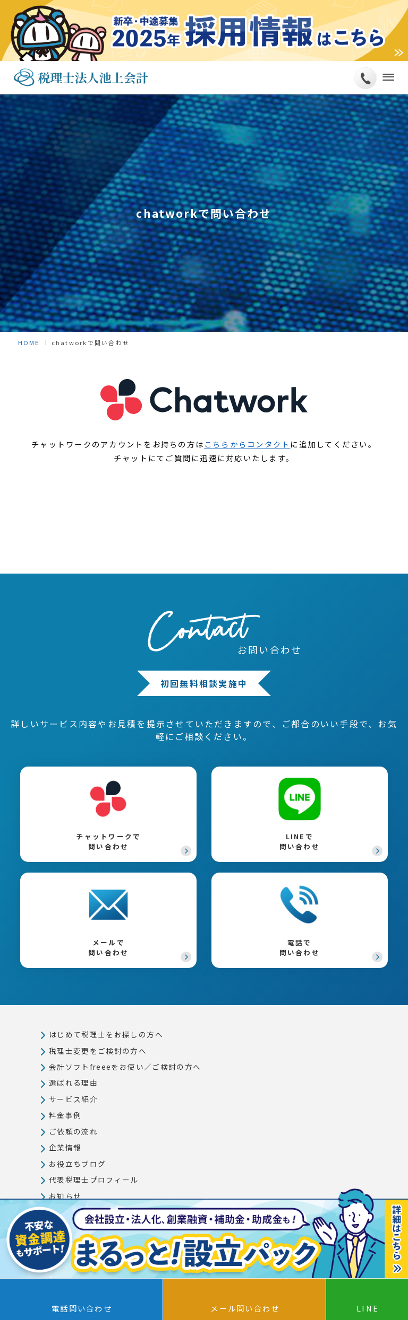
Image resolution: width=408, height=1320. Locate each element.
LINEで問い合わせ (299, 814)
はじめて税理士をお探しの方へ (106, 1034)
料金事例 (65, 1116)
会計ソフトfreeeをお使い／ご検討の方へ (125, 1067)
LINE (367, 1308)
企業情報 (65, 1148)
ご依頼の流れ (73, 1132)
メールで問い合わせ (108, 920)
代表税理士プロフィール (94, 1181)
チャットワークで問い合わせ (108, 814)
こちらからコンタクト (247, 444)
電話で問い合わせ (299, 920)
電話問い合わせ (82, 1308)
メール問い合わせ (244, 1308)
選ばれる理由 (73, 1083)
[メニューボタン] (386, 77)
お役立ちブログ (77, 1164)
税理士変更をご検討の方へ (98, 1050)
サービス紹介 (73, 1099)
